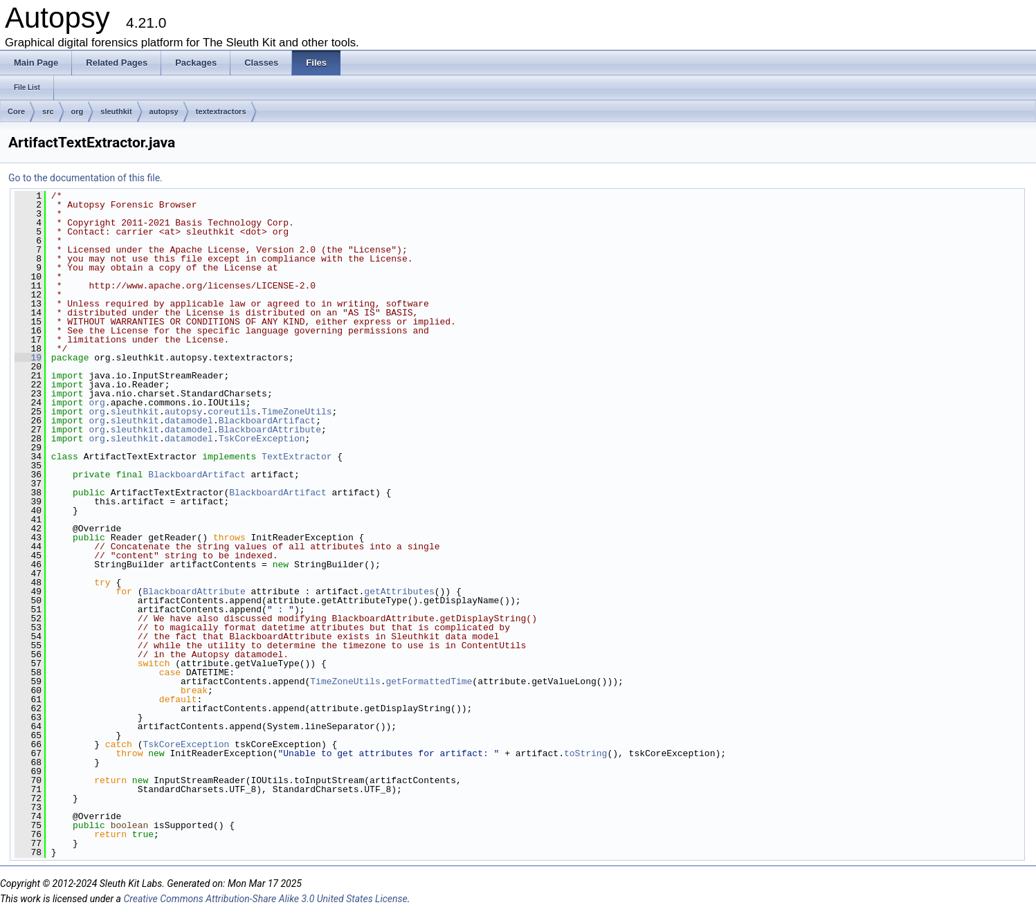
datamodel (189, 420)
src (48, 111)
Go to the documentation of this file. (85, 177)
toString (585, 753)
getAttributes (399, 591)
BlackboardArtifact (267, 420)
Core (16, 111)
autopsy (164, 111)
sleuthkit (115, 111)
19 (28, 357)
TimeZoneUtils (296, 411)
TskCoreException (262, 438)
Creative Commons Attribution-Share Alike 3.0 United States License (265, 898)
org (77, 111)
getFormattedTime (428, 681)
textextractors (221, 111)
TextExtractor (296, 456)
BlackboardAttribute (270, 429)
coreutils (232, 411)
